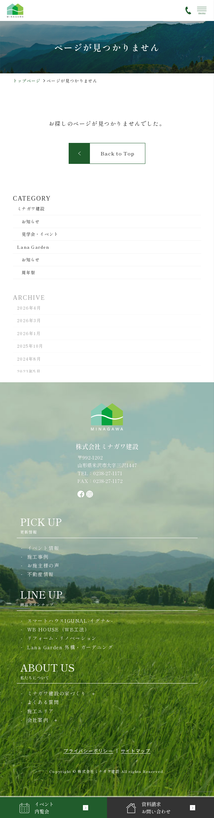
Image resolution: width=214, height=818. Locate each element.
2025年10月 (30, 348)
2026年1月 (29, 335)
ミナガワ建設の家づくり (56, 693)
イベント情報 (43, 547)
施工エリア (40, 711)
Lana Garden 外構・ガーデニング (70, 647)
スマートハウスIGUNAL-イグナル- (70, 620)
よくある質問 (43, 701)
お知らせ (31, 221)
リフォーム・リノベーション (62, 638)
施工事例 (38, 556)
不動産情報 (40, 574)
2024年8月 (29, 360)
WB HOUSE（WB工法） (58, 629)
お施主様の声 (43, 565)
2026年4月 (29, 309)
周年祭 (29, 272)
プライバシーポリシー (88, 750)
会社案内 (38, 719)
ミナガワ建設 (31, 208)
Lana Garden (33, 247)
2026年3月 (29, 322)
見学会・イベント (40, 234)
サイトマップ (136, 750)
